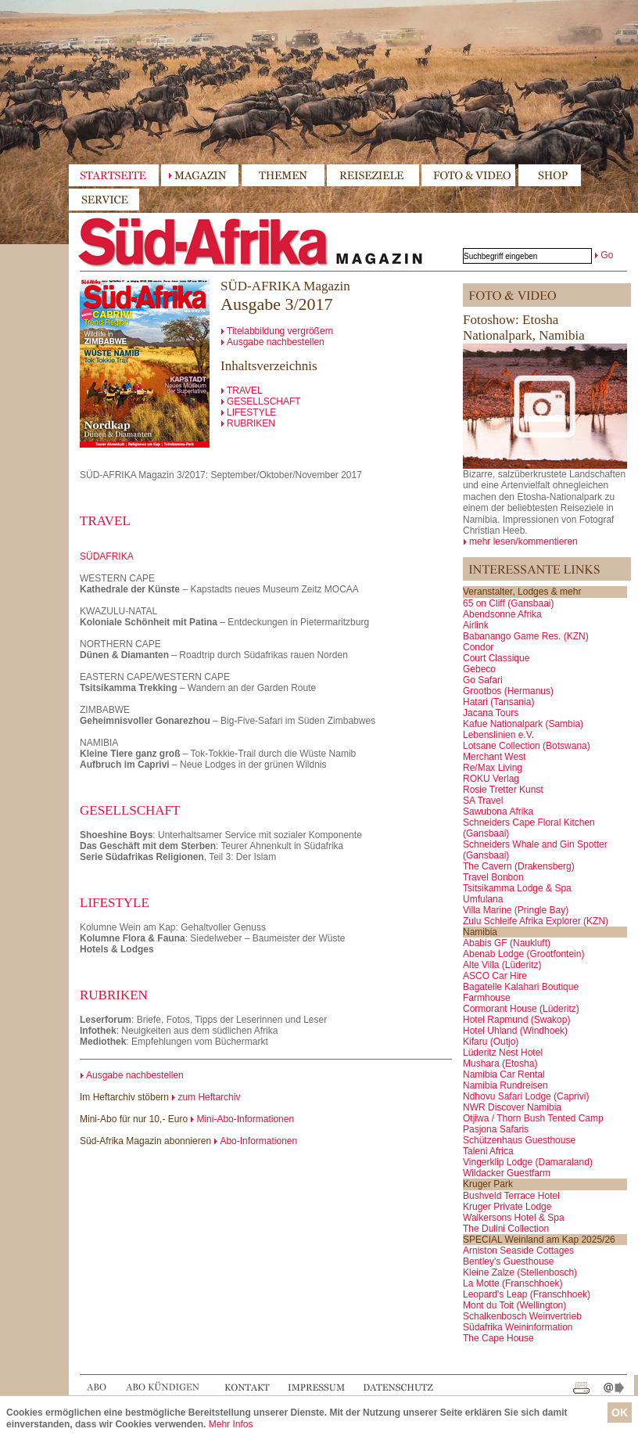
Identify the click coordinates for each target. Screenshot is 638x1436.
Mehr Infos (231, 1424)
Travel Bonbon (493, 877)
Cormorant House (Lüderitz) (521, 1008)
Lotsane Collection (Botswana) (526, 745)
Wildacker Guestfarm (506, 1173)
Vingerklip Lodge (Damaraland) (528, 1162)
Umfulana (483, 899)
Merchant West (494, 756)
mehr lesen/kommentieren (523, 541)
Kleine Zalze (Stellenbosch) (520, 1272)
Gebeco (479, 669)
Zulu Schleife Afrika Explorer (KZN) (535, 921)
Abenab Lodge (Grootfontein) (523, 953)
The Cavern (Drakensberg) (519, 866)
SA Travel (483, 800)
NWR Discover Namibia (512, 1107)
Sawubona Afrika (498, 811)
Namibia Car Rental (504, 1074)
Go (606, 255)
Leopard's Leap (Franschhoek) (526, 1294)
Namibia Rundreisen (505, 1085)
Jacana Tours (490, 712)
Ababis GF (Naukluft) (506, 943)
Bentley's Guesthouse (508, 1261)
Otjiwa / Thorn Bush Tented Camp (533, 1118)
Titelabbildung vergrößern (280, 331)
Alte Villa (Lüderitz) (502, 964)
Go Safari (483, 680)
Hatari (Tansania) (498, 701)
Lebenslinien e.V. (498, 734)
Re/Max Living (492, 767)
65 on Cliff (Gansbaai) (508, 603)
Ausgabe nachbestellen (275, 342)
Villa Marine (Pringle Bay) (515, 910)
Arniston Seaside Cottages (518, 1250)
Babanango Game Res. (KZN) (526, 636)
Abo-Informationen (258, 1140)
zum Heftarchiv (208, 1097)
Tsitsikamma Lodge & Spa (517, 888)
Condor (478, 647)
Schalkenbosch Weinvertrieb (522, 1316)
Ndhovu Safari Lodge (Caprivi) (526, 1096)
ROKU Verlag (491, 778)
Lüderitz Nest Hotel (503, 1052)
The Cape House (498, 1338)
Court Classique (496, 658)
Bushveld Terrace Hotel (511, 1195)
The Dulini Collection (506, 1228)
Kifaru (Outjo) (490, 1041)
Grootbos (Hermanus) (508, 691)
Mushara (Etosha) (500, 1063)
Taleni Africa (488, 1151)
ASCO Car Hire (495, 975)
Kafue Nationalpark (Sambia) (523, 723)
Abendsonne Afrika (502, 614)
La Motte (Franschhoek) (512, 1283)
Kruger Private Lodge (507, 1206)
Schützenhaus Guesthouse (519, 1140)
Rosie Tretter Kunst (503, 789)
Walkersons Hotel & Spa (514, 1217)
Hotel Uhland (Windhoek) (515, 1030)
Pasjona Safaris (496, 1129)
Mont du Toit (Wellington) (514, 1305)
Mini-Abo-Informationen (245, 1119)
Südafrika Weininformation (518, 1327)
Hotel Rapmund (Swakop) (516, 1019)
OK (619, 1412)
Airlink (476, 625)
